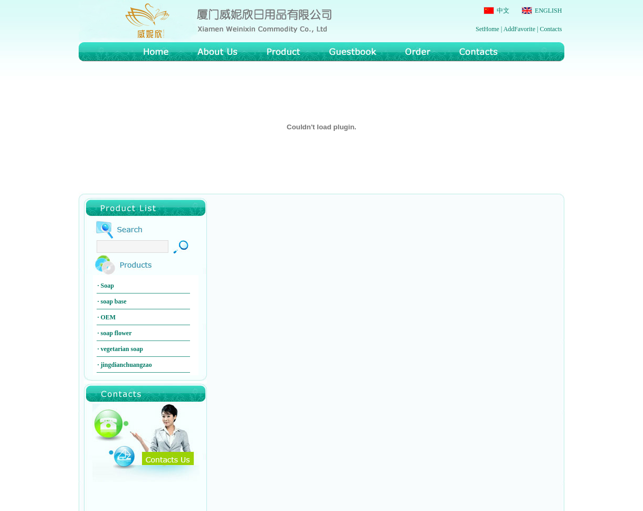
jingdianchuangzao (126, 364)
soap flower (116, 333)
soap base (114, 301)
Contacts (551, 29)
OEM (108, 317)
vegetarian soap (122, 349)
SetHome (487, 29)
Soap (107, 285)
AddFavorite (519, 29)
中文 (502, 10)
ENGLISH (547, 10)
